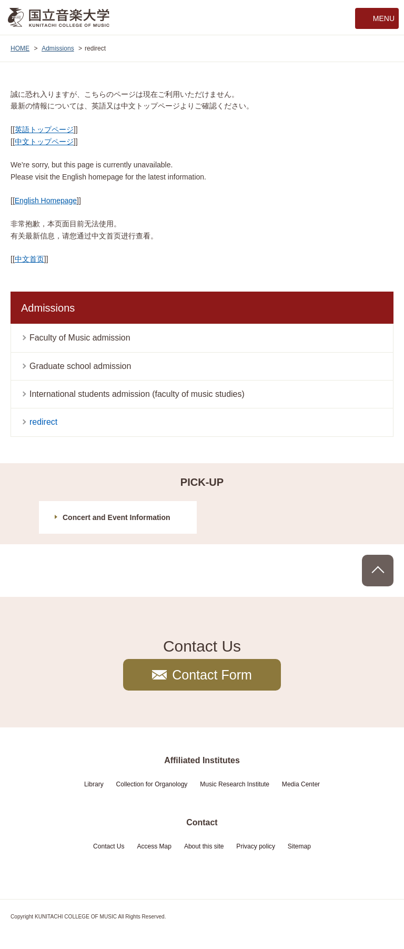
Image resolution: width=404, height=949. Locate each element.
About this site (204, 846)
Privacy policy (255, 846)
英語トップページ (44, 129)
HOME (20, 48)
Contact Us (109, 846)
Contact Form (212, 674)
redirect (43, 421)
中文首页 (29, 259)
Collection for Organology (152, 784)
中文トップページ (44, 141)
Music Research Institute (234, 784)
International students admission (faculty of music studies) (137, 393)
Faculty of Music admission (79, 337)
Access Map (154, 846)
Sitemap (299, 846)
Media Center (301, 784)
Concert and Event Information (116, 517)
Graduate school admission (80, 366)
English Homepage (46, 200)
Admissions (58, 48)
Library (94, 784)
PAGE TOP (377, 570)
